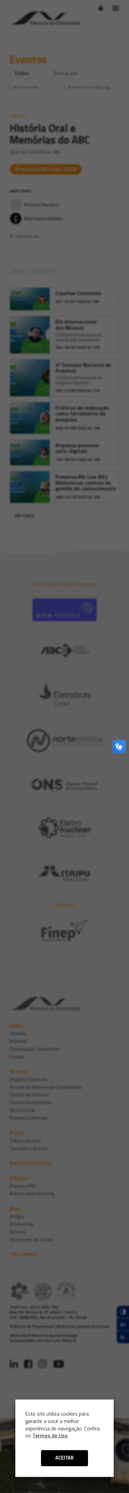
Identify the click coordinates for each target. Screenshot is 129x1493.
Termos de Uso (50, 1435)
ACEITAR (64, 1458)
